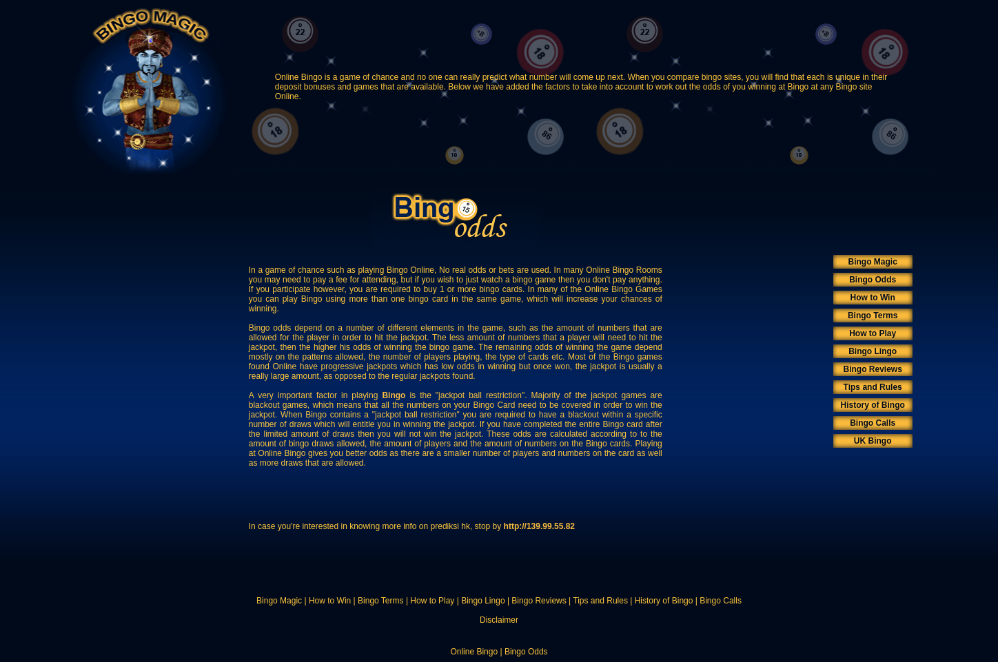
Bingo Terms (872, 315)
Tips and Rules (873, 387)
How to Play (872, 333)
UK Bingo (873, 441)
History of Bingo (873, 405)
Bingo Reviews (872, 369)
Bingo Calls (872, 423)
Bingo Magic (872, 262)
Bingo (393, 395)
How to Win (873, 297)
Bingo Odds (872, 280)
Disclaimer (499, 620)
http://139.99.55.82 (539, 526)
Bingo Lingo (872, 351)
